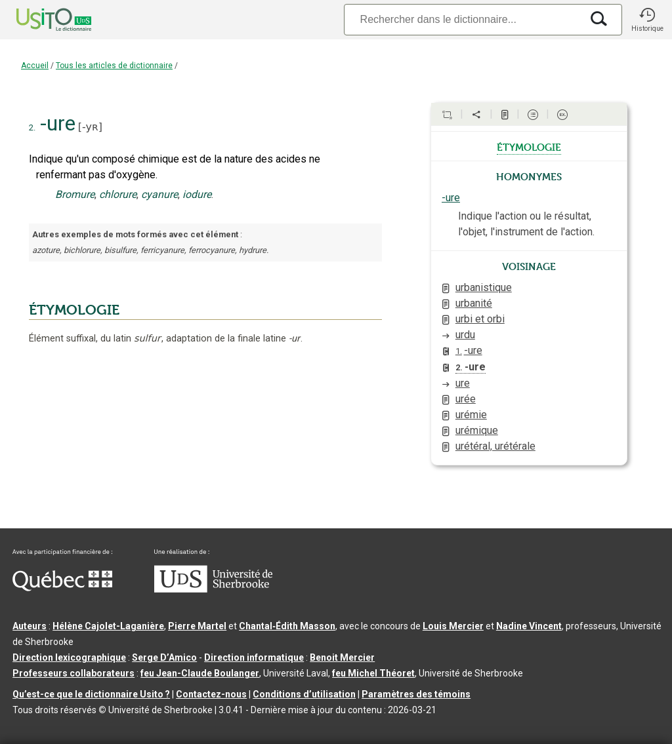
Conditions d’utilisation (304, 694)
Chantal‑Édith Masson (287, 626)
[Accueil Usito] (39, 19)
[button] (647, 19)
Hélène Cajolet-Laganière (108, 626)
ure (462, 383)
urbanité (473, 303)
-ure (451, 197)
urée (465, 399)
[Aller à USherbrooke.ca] (213, 589)
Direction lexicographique (69, 657)
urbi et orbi (480, 319)
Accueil (35, 65)
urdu (465, 334)
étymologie (529, 146)
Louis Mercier (453, 626)
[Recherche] (462, 19)
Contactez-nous (211, 694)
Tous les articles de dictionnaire (114, 65)
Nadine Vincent (529, 626)
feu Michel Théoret (373, 673)
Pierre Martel (197, 626)
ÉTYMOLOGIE (74, 310)
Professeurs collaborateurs (73, 673)
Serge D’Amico (164, 657)
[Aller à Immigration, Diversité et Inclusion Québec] (62, 588)
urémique (476, 430)
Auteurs (29, 626)
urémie (471, 414)
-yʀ (90, 127)
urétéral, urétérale (495, 446)
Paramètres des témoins (416, 694)
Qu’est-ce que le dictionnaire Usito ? (91, 694)
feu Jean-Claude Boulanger (199, 673)
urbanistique (483, 287)
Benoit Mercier (342, 657)
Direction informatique (254, 657)
